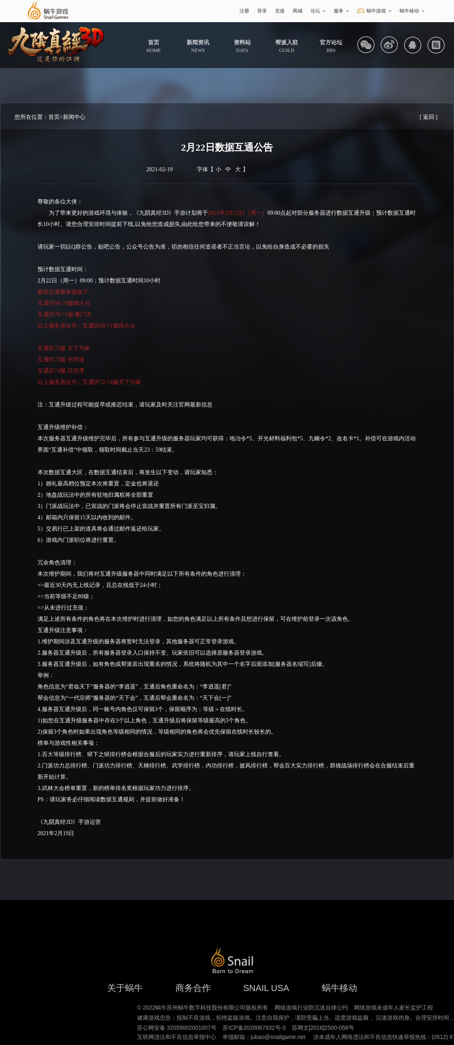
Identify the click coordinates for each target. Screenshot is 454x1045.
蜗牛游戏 (47, 11)
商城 (297, 11)
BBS (331, 46)
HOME (153, 46)
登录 (262, 11)
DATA (242, 46)
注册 (244, 11)
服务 (341, 11)
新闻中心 (74, 117)
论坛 (318, 11)
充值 (280, 11)
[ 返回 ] (428, 117)
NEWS (198, 46)
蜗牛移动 (412, 11)
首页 (54, 117)
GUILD (286, 46)
